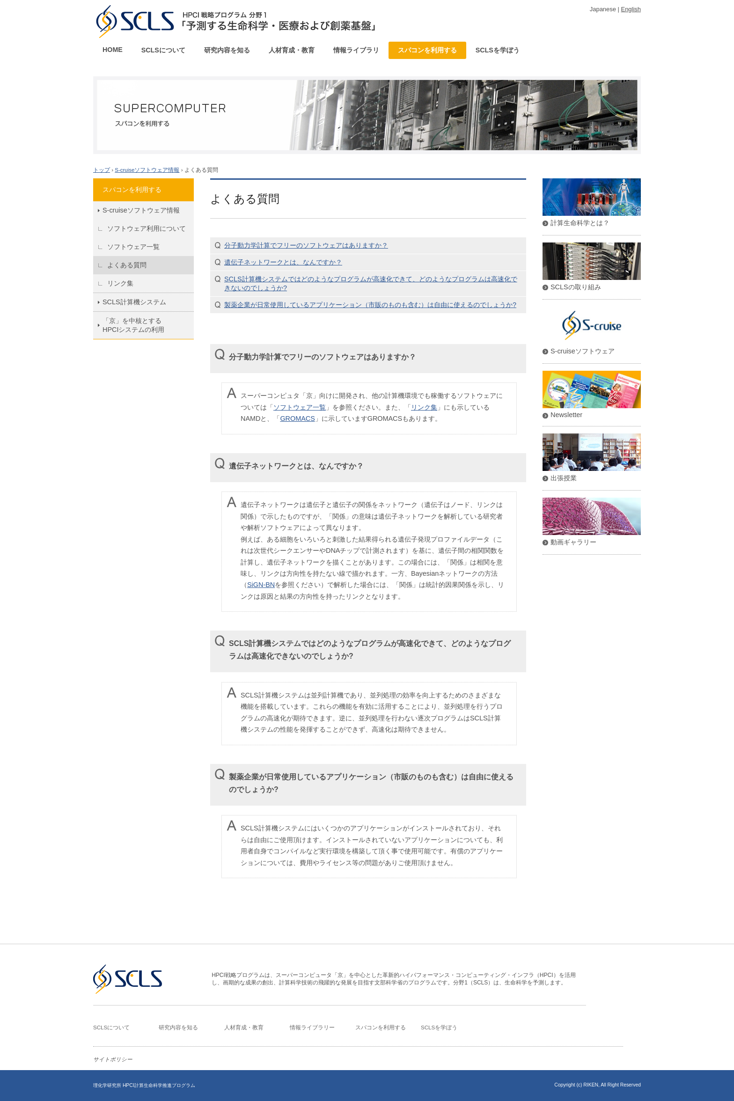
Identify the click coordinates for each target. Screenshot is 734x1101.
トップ (101, 170)
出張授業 (563, 478)
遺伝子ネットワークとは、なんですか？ (283, 262)
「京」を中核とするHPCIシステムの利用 (133, 325)
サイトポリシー (112, 1059)
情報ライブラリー (312, 1027)
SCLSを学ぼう (498, 50)
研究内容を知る (227, 50)
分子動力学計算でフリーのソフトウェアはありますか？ (306, 245)
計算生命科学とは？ (579, 223)
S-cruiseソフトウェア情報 (147, 170)
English (631, 9)
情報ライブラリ (356, 50)
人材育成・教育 (292, 50)
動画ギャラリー (573, 542)
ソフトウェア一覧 (133, 246)
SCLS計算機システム (134, 302)
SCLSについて (163, 50)
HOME (113, 49)
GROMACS (297, 418)
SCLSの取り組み (575, 287)
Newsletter (566, 414)
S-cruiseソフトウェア (582, 351)
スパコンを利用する (427, 50)
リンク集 (120, 283)
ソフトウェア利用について (146, 228)
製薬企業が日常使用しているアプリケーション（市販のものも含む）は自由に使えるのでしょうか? (370, 304)
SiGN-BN (261, 584)
